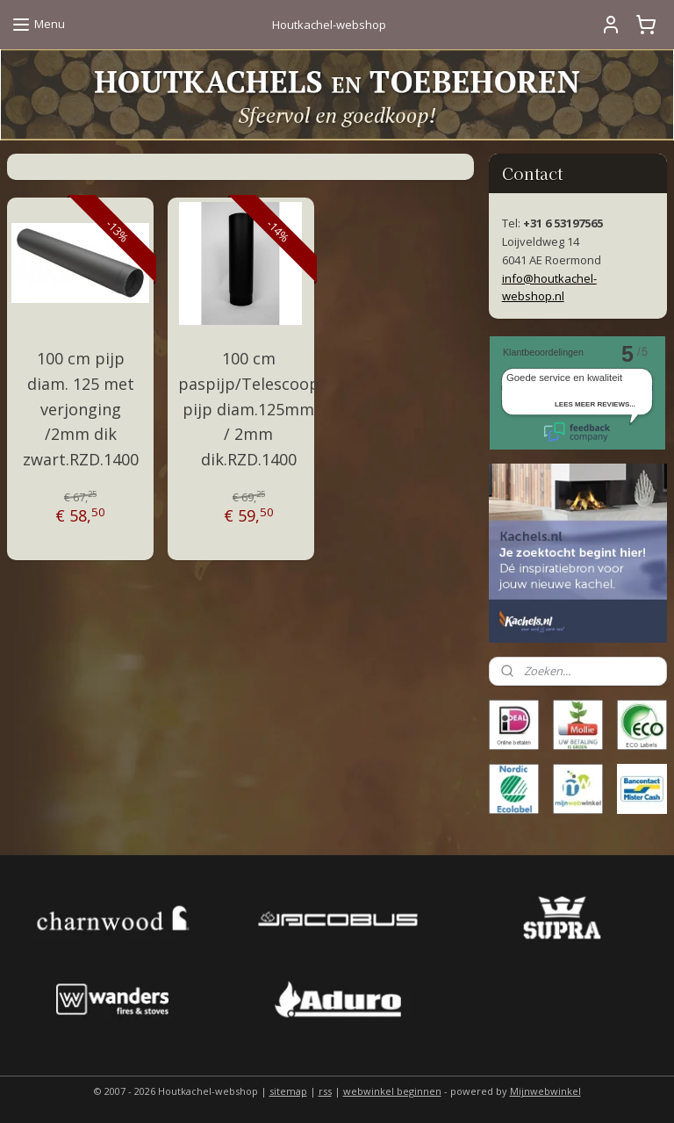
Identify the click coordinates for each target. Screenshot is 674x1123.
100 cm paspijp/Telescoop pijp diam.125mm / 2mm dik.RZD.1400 (248, 409)
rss (325, 1091)
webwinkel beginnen (392, 1091)
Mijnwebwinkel (545, 1091)
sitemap (288, 1091)
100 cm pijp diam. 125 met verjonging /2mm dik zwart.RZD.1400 (81, 409)
